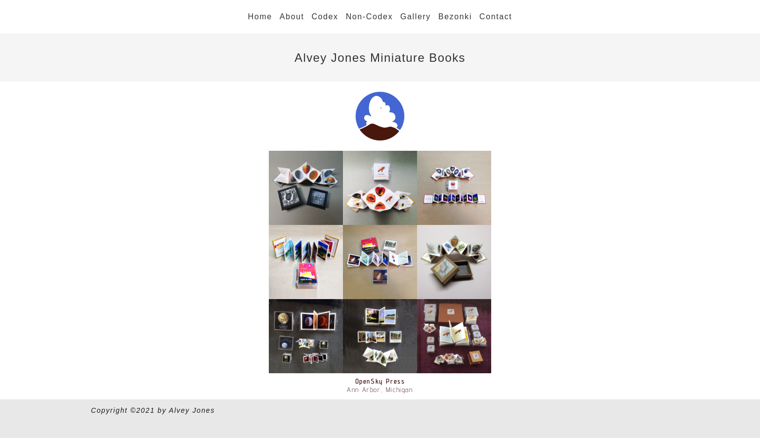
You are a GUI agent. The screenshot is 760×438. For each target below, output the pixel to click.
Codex (324, 17)
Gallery (415, 17)
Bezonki (455, 17)
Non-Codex (369, 17)
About (292, 17)
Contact (495, 17)
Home (260, 17)
